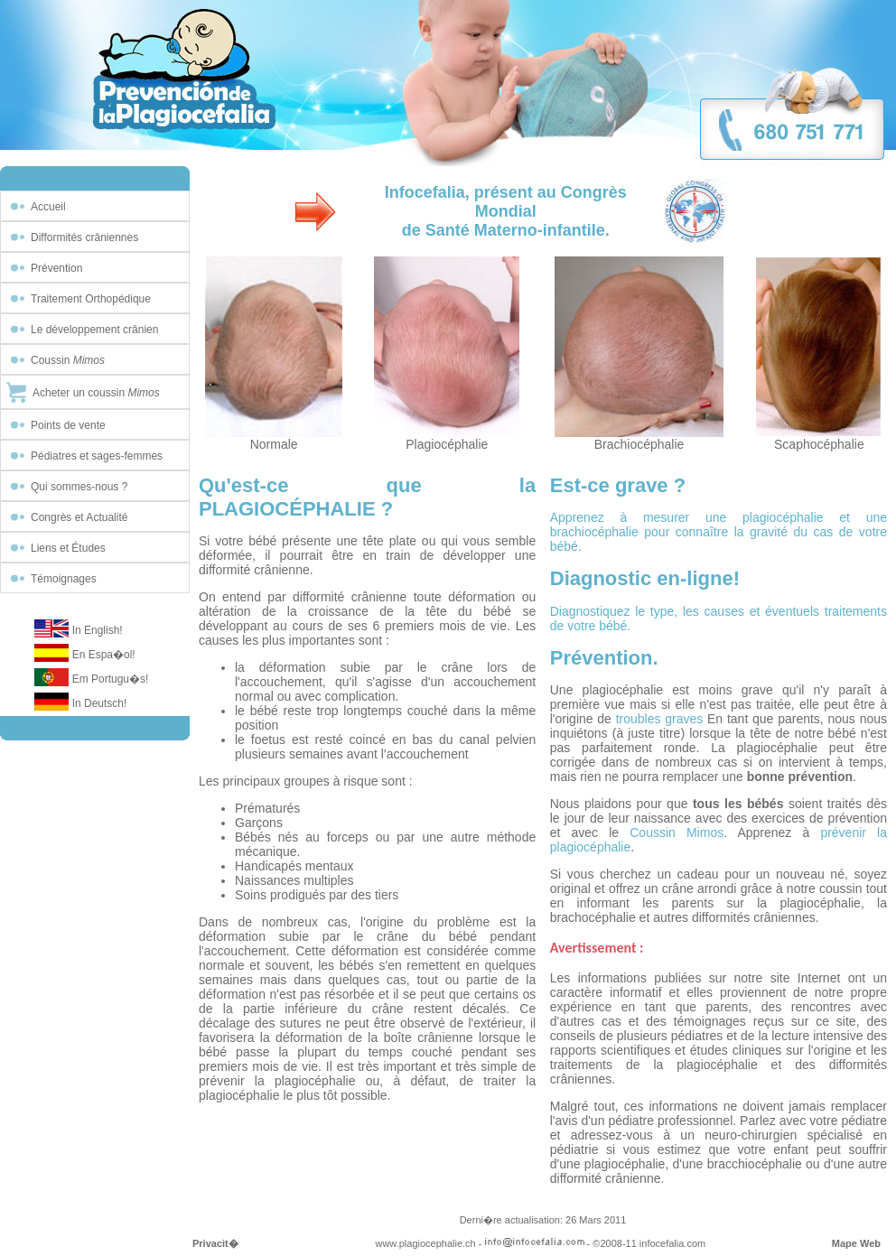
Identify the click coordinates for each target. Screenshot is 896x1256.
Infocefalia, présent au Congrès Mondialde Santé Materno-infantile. (506, 211)
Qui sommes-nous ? (79, 486)
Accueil (48, 206)
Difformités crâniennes (84, 237)
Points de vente (68, 425)
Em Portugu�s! (110, 679)
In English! (97, 630)
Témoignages (64, 578)
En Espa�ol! (103, 654)
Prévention (56, 268)
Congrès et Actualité (79, 517)
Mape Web (856, 1243)
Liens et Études (68, 548)
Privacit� (215, 1243)
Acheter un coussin (96, 392)
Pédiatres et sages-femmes (97, 456)
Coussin (68, 360)
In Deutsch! (99, 703)
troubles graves (660, 719)
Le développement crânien (94, 329)
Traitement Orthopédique (91, 299)
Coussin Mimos (676, 832)
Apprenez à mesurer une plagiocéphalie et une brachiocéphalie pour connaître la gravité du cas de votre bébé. (718, 532)
